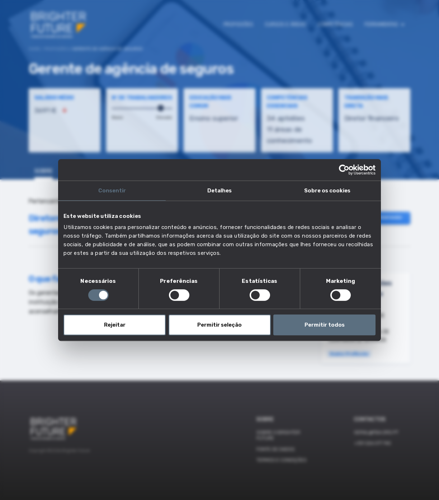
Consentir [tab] (112, 190)
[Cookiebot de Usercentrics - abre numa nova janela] (344, 169)
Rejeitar (115, 325)
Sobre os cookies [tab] (327, 190)
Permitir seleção (219, 325)
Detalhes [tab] (219, 190)
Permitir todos (325, 325)
